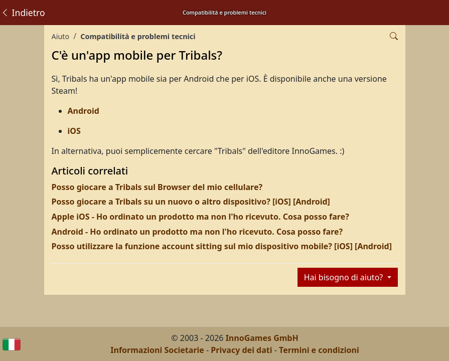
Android (83, 110)
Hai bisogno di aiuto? (344, 277)
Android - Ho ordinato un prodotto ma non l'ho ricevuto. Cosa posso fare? (197, 231)
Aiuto (61, 36)
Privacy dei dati (241, 349)
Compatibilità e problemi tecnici (137, 36)
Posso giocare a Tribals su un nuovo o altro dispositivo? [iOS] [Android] (191, 201)
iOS (74, 130)
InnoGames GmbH (262, 337)
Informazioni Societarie (157, 349)
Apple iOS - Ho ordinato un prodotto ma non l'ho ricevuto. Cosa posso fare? (200, 216)
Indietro (23, 13)
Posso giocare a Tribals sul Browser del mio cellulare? (157, 187)
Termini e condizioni (319, 349)
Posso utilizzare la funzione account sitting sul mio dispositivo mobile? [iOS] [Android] (222, 246)
